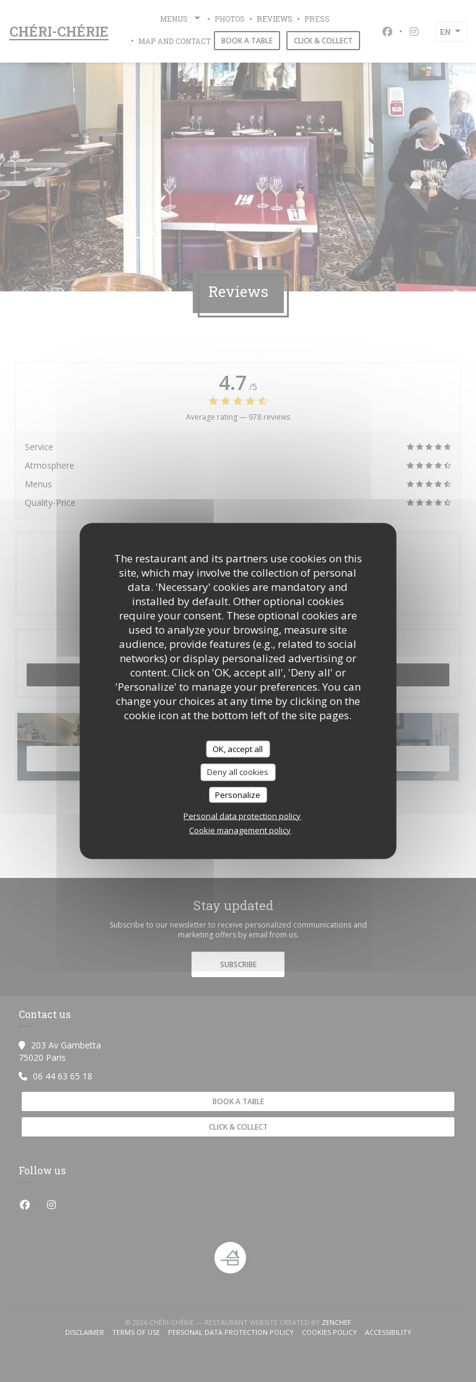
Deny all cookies (237, 771)
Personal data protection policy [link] (242, 816)
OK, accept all (238, 748)
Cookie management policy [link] (240, 830)
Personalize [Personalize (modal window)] (237, 794)
